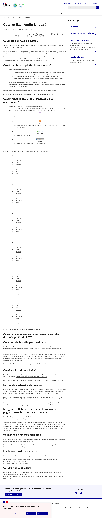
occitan (18, 176)
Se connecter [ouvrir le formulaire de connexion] (69, 3)
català (35, 34)
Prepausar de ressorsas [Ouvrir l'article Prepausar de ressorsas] (79, 40)
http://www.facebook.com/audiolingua (16, 463)
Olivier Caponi (29, 29)
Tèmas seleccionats (44, 13)
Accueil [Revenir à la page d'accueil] (5, 13)
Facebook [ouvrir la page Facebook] (76, 493)
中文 (42, 36)
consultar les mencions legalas (47, 91)
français (11, 36)
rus (16, 169)
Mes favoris (33, 13)
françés (18, 158)
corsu (43, 34)
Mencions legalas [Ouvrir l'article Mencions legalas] (77, 57)
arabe (17, 178)
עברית (16, 36)
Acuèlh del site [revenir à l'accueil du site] (6, 17)
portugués (19, 171)
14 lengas (23, 13)
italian (17, 167)
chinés (17, 173)
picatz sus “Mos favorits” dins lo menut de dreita (30, 377)
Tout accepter (42, 514)
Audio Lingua (13, 13)
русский (37, 36)
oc (96, 3)
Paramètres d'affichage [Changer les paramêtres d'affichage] (84, 3)
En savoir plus (19, 514)
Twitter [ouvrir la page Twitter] (81, 493)
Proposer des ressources (13, 494)
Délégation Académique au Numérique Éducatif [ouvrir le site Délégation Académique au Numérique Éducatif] (81, 507)
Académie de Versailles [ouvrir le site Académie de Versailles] (58, 507)
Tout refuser (31, 514)
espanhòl (18, 165)
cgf (39, 34)
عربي (31, 34)
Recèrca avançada (59, 13)
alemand (18, 160)
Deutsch (48, 34)
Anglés (58, 108)
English (54, 34)
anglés (17, 162)
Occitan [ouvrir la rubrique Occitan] (14, 17)
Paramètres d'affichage (54, 514)
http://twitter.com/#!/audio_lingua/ (15, 461)
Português (31, 36)
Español (60, 34)
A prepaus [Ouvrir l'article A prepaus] (74, 26)
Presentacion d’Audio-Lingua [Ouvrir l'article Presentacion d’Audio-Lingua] (82, 33)
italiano (21, 36)
